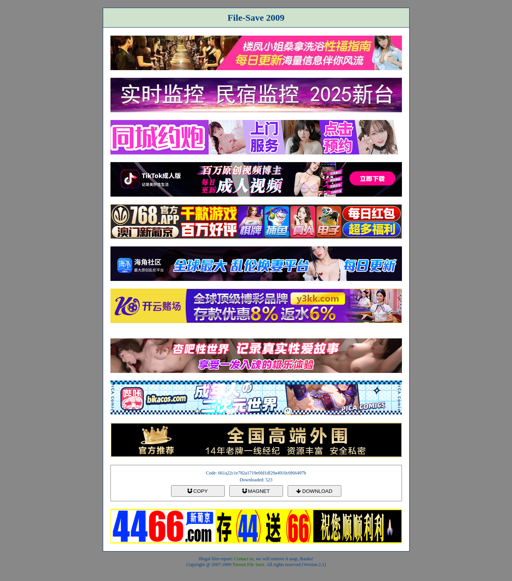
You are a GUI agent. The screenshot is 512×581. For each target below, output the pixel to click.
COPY (197, 491)
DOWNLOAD (314, 491)
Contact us (244, 558)
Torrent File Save (248, 564)
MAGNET (256, 491)
